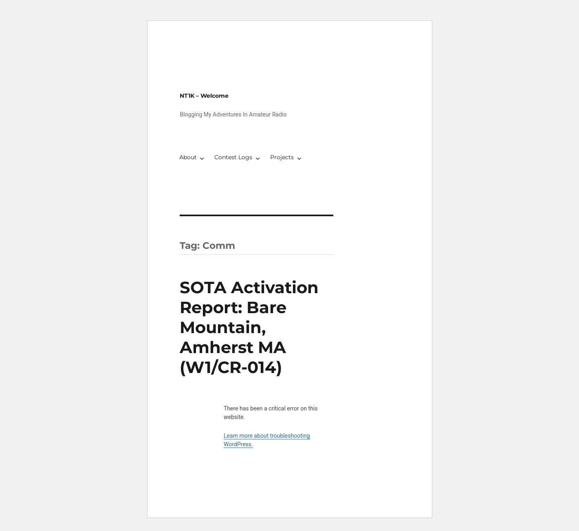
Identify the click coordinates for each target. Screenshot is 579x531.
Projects (282, 157)
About (188, 157)
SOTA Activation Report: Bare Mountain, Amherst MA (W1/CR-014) (249, 327)
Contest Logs (233, 157)
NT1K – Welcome (204, 95)
